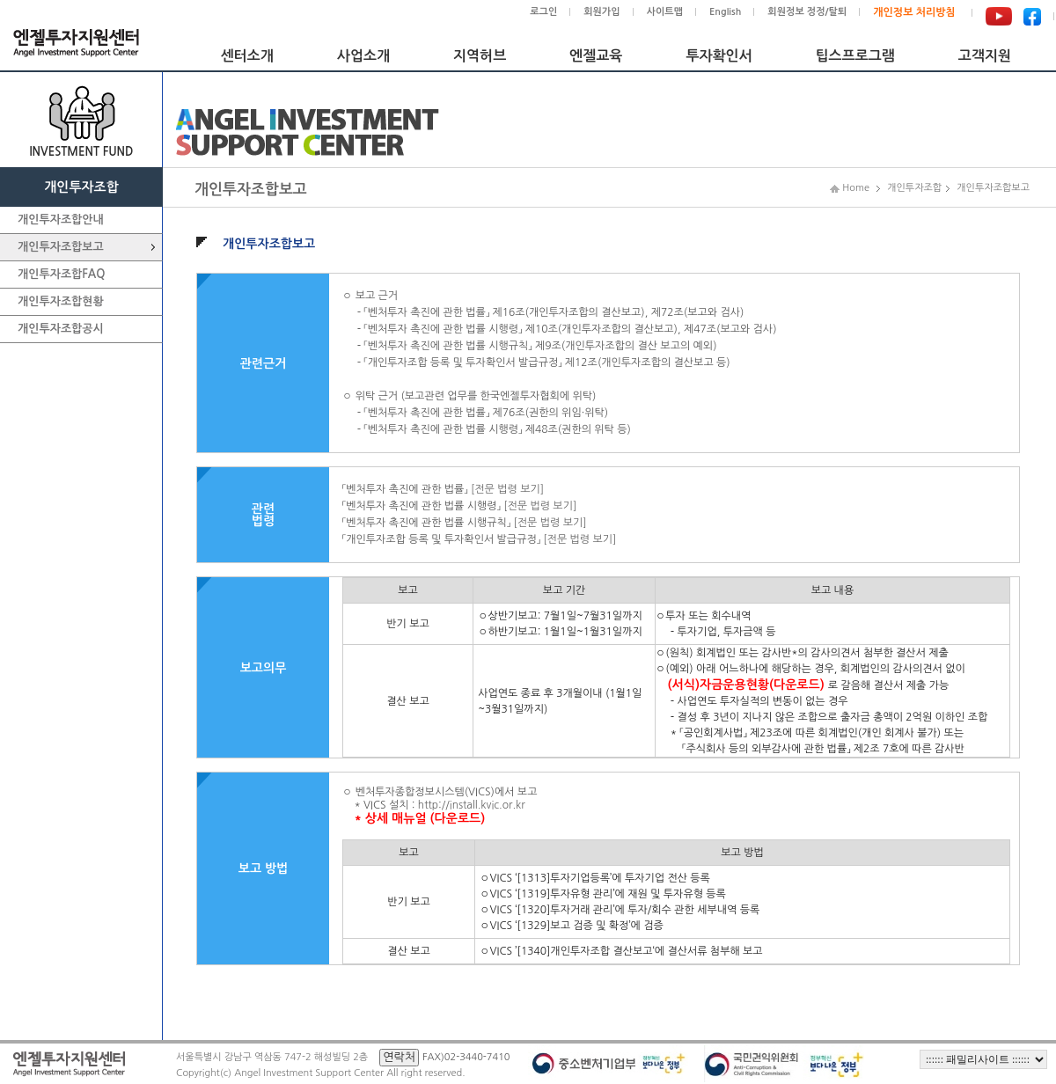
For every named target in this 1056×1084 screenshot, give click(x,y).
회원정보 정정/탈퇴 (807, 12)
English (725, 12)
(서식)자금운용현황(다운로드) (746, 684)
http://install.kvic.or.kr (471, 805)
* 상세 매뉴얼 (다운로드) (419, 818)
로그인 (543, 12)
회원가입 (601, 12)
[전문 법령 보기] (507, 489)
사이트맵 (665, 12)
